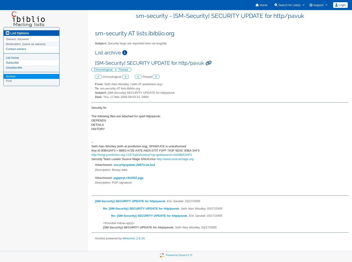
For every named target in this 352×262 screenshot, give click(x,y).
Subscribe (12, 62)
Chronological (103, 69)
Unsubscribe (14, 67)
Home (261, 5)
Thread (123, 69)
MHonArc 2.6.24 (134, 238)
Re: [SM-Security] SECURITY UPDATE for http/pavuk (141, 208)
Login (340, 5)
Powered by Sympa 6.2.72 (179, 255)
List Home (12, 57)
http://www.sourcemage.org (175, 159)
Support (316, 5)
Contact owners (16, 49)
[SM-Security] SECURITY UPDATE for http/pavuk (130, 201)
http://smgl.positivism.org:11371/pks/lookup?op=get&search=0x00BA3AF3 (141, 154)
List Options (17, 33)
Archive (10, 76)
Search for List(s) (288, 5)
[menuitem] (261, 5)
